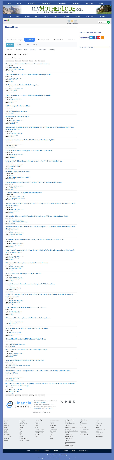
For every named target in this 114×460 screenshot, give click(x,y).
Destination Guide (39, 431)
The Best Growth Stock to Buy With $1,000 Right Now (22, 85)
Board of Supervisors (101, 429)
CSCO (14, 391)
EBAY (20, 99)
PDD (17, 166)
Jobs (81, 422)
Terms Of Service (48, 408)
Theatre (52, 423)
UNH (10, 122)
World (37, 16)
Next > (42, 61)
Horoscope (53, 425)
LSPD (22, 209)
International (42, 49)
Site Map (56, 450)
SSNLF (14, 187)
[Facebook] (66, 404)
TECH (22, 256)
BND (22, 120)
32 (35, 61)
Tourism (102, 16)
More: (97, 420)
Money (46, 16)
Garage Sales (83, 432)
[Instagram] (74, 404)
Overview (19, 49)
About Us (36, 450)
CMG (20, 78)
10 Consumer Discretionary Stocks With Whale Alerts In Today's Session (28, 74)
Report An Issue (83, 450)
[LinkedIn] (70, 404)
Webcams (66, 16)
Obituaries (77, 16)
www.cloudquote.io (41, 402)
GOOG (18, 196)
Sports (19, 3)
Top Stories (20, 245)
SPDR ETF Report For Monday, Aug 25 (17, 116)
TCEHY (19, 313)
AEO (11, 78)
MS (9, 90)
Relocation (68, 444)
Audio (97, 422)
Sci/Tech (6, 438)
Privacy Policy (37, 408)
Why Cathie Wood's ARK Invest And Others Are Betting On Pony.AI (26, 350)
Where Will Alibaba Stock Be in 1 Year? (17, 172)
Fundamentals (68, 438)
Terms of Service (52, 455)
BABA (14, 67)
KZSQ (51, 436)
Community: (38, 420)
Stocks (19, 45)
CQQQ (18, 311)
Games (52, 427)
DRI (17, 99)
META (10, 221)
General (10, 391)
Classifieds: (83, 420)
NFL (20, 429)
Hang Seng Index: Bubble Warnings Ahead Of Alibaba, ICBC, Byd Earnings (28, 150)
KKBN (51, 438)
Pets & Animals (84, 434)
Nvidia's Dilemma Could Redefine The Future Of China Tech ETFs (25, 307)
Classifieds (89, 3)
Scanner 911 (99, 423)
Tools (35, 45)
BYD (19, 154)
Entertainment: (55, 420)
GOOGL (19, 133)
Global (17, 211)
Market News (24, 111)
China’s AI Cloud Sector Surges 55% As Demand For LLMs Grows (25, 339)
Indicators (70, 40)
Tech (13, 258)
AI (10, 220)
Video (97, 427)
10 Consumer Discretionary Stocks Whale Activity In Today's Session (26, 263)
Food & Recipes (54, 429)
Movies (52, 422)
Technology (15, 344)
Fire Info (37, 436)
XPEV (10, 355)
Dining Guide (62, 3)
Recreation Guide (39, 432)
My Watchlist (57, 40)
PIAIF (15, 156)
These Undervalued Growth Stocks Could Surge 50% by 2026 (24, 360)
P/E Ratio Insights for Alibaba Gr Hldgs (17, 106)
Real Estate (75, 3)
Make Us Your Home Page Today (90, 33)
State (17, 16)
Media (101, 3)
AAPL (11, 89)
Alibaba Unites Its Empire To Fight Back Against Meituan (23, 273)
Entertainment (46, 3)
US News (27, 16)
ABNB (11, 322)
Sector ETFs (15, 313)
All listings (67, 422)
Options (12, 101)
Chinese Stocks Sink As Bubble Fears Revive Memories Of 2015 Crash (27, 64)
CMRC (18, 209)
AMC (21, 390)
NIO (23, 69)
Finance (67, 440)
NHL (21, 434)
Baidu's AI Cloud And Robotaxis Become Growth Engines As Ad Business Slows (30, 284)
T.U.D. (97, 431)
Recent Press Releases (14, 177)
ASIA (11, 67)
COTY (21, 165)
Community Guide (39, 429)
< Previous (8, 61)
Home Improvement (70, 442)
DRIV (21, 353)
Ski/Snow (22, 425)
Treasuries (52, 49)
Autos (81, 425)
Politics (6, 432)
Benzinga (11, 69)
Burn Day (22, 422)
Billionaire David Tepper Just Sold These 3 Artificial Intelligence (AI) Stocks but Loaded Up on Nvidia (36, 216)
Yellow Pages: (99, 436)
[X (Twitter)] (61, 404)
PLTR (18, 144)
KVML (51, 434)
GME (22, 267)
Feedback (46, 450)
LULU (18, 323)
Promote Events (84, 429)
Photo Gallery (99, 432)
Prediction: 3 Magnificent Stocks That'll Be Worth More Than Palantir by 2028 (29, 140)
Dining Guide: (69, 420)
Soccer (21, 436)
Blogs (36, 427)
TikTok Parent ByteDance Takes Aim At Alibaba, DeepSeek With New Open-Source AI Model (34, 239)
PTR (12, 156)
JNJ (17, 135)
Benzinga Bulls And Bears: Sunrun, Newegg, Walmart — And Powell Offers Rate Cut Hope (33, 161)
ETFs (27, 45)
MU (12, 198)
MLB (21, 431)
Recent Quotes (42, 40)
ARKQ (11, 353)
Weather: (22, 420)
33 (38, 61)
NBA (21, 433)
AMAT (17, 390)
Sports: (22, 427)
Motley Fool (12, 92)
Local (9, 16)
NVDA (12, 90)
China (13, 334)
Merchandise (83, 423)
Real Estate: (69, 436)
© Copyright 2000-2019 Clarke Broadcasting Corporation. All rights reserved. (57, 458)
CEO (21, 154)
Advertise (65, 450)
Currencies (33, 49)
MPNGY (20, 277)
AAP (11, 390)
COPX (13, 122)
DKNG (18, 267)
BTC (18, 165)
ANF (14, 78)
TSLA (10, 323)
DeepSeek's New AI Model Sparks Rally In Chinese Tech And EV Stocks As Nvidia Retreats (33, 182)
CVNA (13, 80)
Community (31, 3)
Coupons (98, 434)
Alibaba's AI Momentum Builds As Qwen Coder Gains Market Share (26, 328)
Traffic (56, 16)
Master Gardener (69, 445)
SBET (10, 80)
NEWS (15, 110)
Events (36, 422)
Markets (10, 45)
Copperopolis (68, 434)
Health (36, 425)
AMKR (11, 186)
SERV (13, 268)
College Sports (23, 438)
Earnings (16, 289)
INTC (22, 89)
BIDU (17, 67)
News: (6, 420)
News (9, 3)
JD (20, 67)
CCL (14, 99)
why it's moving (17, 69)
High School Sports (24, 440)
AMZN (14, 89)
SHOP (20, 234)
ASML (11, 144)
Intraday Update (13, 111)
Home (28, 450)
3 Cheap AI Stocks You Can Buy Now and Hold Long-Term (23, 193)
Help (73, 450)
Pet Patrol (37, 434)
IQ (20, 288)
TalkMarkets (12, 123)
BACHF (15, 154)
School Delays (90, 16)
